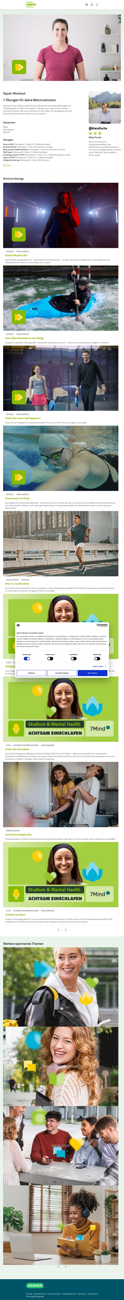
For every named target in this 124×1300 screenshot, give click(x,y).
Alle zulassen (92, 673)
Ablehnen (31, 673)
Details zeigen (98, 666)
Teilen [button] (8, 166)
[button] (87, 4)
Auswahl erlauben (62, 673)
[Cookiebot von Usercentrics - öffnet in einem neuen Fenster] (98, 625)
